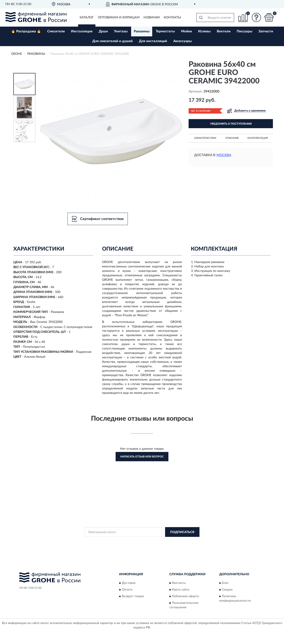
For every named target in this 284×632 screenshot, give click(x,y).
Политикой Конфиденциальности (142, 542)
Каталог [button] (87, 17)
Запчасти (265, 31)
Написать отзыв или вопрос (142, 456)
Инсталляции (82, 31)
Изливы (204, 31)
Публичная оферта (185, 596)
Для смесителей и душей (112, 41)
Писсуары (244, 31)
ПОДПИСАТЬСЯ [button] (182, 532)
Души (103, 31)
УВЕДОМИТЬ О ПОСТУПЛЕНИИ (231, 123)
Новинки (152, 17)
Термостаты (165, 31)
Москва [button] (224, 155)
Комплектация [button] (257, 138)
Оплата (127, 589)
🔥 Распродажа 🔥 (26, 31)
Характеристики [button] (205, 138)
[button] (256, 17)
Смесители (56, 31)
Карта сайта (180, 589)
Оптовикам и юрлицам (119, 17)
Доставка (128, 583)
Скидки (227, 589)
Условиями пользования (181, 542)
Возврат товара (133, 596)
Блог (225, 583)
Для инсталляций (153, 41)
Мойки (186, 31)
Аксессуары (182, 41)
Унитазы (121, 31)
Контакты (172, 17)
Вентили (224, 31)
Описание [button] (232, 138)
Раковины (142, 31)
